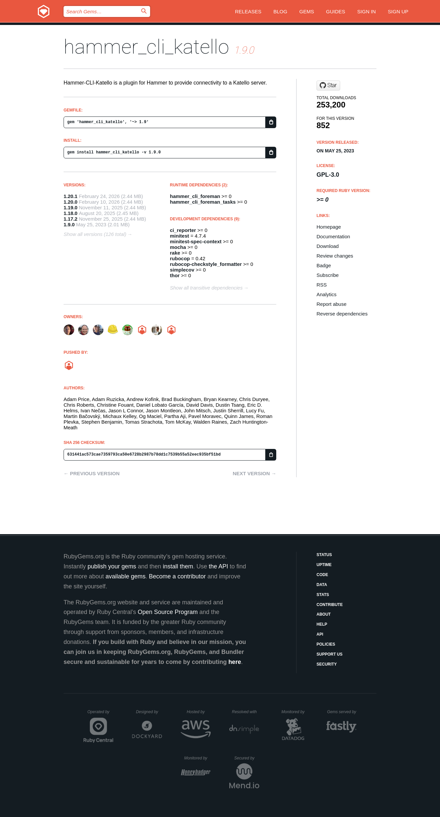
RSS (322, 285)
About (324, 614)
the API (218, 566)
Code (322, 574)
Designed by (149, 712)
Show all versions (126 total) (95, 234)
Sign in (366, 11)
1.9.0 (69, 224)
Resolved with (245, 712)
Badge (324, 265)
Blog (280, 11)
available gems (125, 576)
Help (322, 624)
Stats (323, 594)
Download (328, 246)
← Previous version (91, 473)
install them (178, 566)
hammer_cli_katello (146, 47)
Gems (306, 11)
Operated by (100, 714)
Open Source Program (168, 612)
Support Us (329, 654)
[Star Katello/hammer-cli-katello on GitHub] (328, 86)
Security (327, 664)
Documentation (333, 236)
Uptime (324, 564)
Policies (326, 644)
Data (322, 584)
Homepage (329, 227)
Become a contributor (177, 576)
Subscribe (328, 275)
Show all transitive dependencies (206, 288)
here (234, 662)
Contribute (330, 604)
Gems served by (342, 712)
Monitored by (295, 712)
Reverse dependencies (342, 313)
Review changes (335, 256)
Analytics (326, 294)
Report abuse (331, 304)
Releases (248, 11)
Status (324, 554)
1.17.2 (71, 219)
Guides (335, 11)
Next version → (254, 473)
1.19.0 (71, 207)
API (320, 634)
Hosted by (199, 712)
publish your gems (112, 566)
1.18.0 (71, 213)
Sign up (398, 11)
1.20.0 (71, 202)
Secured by (246, 758)
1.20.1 (71, 196)
